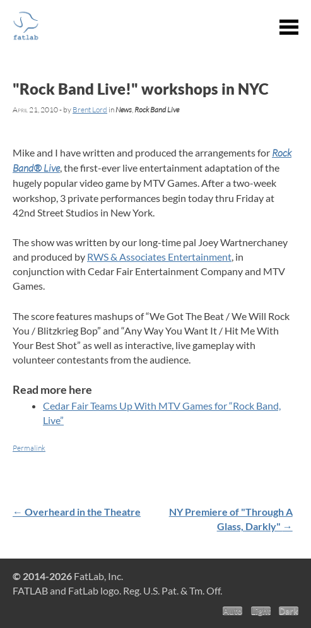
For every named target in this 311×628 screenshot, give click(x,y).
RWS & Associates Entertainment (159, 257)
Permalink (29, 448)
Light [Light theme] (261, 611)
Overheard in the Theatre (77, 512)
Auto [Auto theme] (232, 611)
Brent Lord (90, 109)
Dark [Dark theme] (288, 611)
